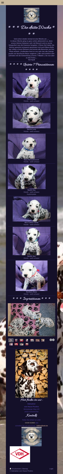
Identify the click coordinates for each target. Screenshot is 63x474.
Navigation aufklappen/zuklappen (31, 2)
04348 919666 (30, 423)
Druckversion (15, 469)
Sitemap (25, 469)
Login (51, 469)
